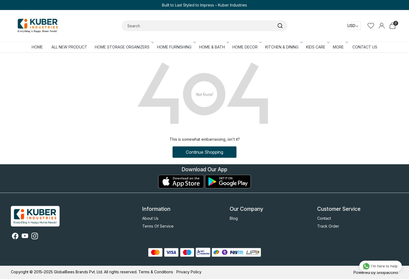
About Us (150, 218)
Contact (324, 218)
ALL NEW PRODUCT (69, 47)
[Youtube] (25, 237)
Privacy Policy (189, 272)
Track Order (328, 226)
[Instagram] (34, 237)
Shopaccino (387, 272)
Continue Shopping (204, 152)
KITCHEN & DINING (283, 47)
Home (37, 47)
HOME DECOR (246, 47)
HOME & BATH (213, 47)
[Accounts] (381, 26)
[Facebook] (15, 237)
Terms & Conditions (155, 272)
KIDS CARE (317, 47)
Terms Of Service (158, 226)
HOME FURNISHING (176, 47)
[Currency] (354, 25)
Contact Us (364, 47)
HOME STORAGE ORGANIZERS (124, 47)
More (340, 47)
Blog (234, 218)
